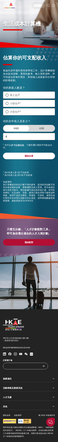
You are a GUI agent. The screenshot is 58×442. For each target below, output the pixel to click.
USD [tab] (41, 131)
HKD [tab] (16, 131)
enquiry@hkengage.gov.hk (16, 347)
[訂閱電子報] (23, 366)
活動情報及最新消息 (29, 387)
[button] (38, 5)
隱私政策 (6, 415)
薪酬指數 (19, 148)
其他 (29, 406)
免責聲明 (18, 415)
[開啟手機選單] (53, 5)
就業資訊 (29, 378)
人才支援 (29, 397)
